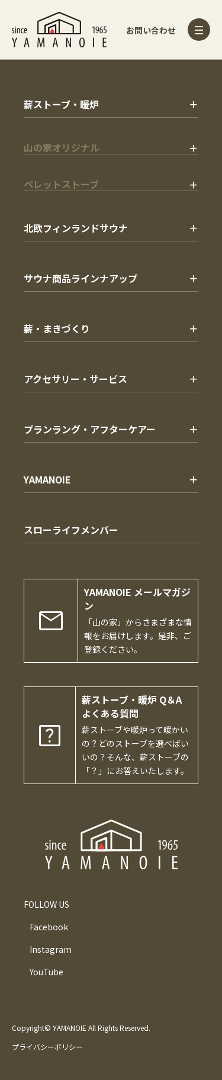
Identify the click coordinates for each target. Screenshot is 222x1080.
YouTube (46, 972)
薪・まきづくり (57, 328)
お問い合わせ (151, 30)
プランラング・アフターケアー (90, 429)
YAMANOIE (47, 479)
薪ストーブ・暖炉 (61, 104)
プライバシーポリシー (47, 1047)
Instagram (51, 949)
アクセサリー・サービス (75, 379)
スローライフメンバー (71, 530)
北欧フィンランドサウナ (76, 228)
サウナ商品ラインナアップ (80, 278)
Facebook (49, 927)
